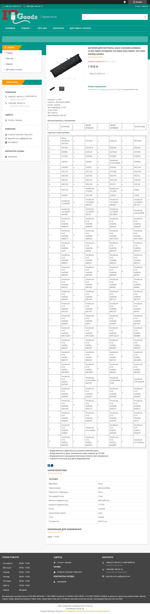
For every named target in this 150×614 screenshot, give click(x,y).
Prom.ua (89, 606)
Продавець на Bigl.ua (75, 609)
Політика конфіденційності (98, 611)
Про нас (42, 28)
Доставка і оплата (80, 28)
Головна (10, 28)
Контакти (58, 28)
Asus (64, 138)
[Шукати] (145, 17)
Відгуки (9, 64)
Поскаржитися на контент (75, 611)
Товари (25, 28)
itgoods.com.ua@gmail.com (20, 138)
